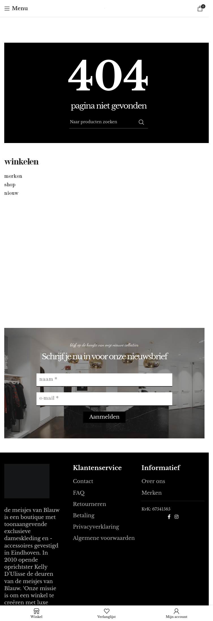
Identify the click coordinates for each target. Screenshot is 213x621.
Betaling (83, 515)
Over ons (153, 481)
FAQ (79, 493)
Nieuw (11, 193)
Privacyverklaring (96, 527)
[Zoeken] (108, 122)
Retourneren (89, 504)
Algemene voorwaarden (104, 538)
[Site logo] (104, 8)
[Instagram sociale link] (176, 516)
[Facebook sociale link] (169, 516)
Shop (9, 185)
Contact (83, 481)
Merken (13, 176)
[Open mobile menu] (16, 8)
